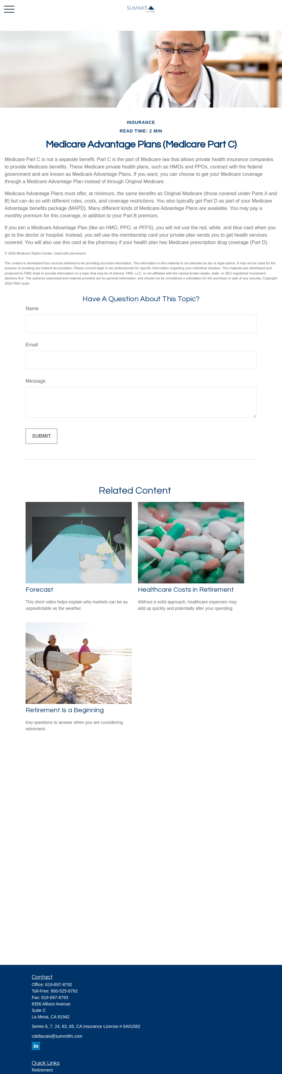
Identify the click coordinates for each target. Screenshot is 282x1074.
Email (32, 344)
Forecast (39, 589)
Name (32, 308)
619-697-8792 (58, 984)
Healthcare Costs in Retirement (186, 589)
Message (36, 381)
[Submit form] (41, 436)
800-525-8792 (64, 991)
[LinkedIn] (36, 1046)
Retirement (42, 1070)
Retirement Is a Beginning (65, 710)
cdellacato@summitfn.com (57, 1036)
